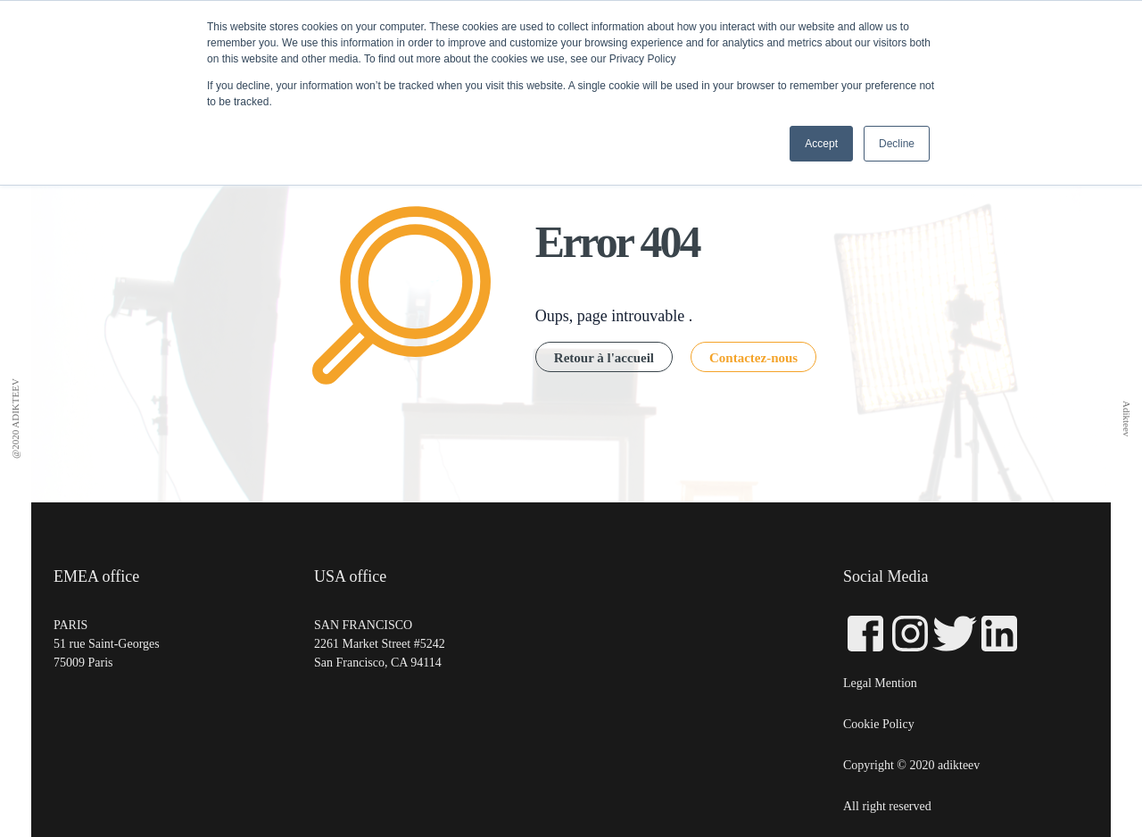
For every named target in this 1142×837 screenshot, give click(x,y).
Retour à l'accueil (604, 358)
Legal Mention (880, 683)
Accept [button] (821, 143)
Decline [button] (896, 143)
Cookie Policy (878, 724)
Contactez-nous (753, 358)
